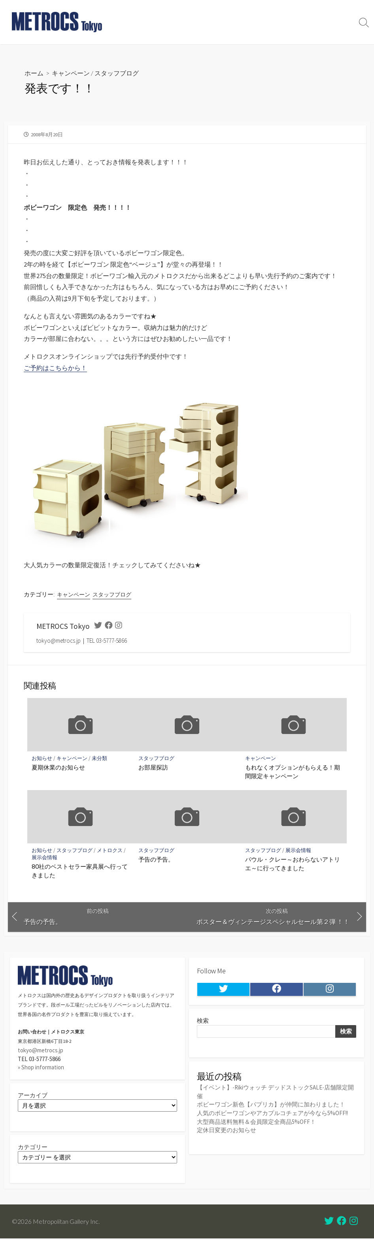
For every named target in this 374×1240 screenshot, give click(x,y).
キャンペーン (71, 73)
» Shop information (41, 1067)
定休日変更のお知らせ (226, 1130)
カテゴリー (32, 1148)
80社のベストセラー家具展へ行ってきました (80, 871)
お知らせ (42, 758)
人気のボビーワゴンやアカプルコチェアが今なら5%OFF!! (273, 1113)
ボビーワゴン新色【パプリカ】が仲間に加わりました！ (271, 1105)
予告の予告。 (156, 859)
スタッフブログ (116, 73)
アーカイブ (32, 1095)
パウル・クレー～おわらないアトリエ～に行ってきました (292, 864)
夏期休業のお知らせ (58, 767)
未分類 (100, 758)
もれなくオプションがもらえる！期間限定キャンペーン (292, 772)
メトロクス (110, 850)
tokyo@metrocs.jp (40, 1051)
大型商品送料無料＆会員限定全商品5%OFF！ (256, 1121)
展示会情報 (45, 857)
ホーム (34, 73)
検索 (203, 1021)
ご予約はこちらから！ (55, 368)
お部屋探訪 (153, 767)
